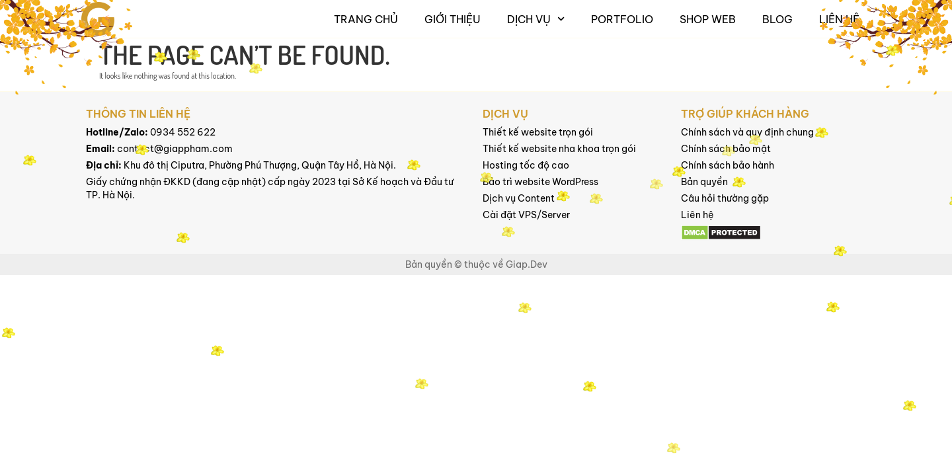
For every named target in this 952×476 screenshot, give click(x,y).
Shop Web (708, 19)
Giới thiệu (452, 19)
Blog (777, 19)
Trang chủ (366, 19)
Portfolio (622, 19)
